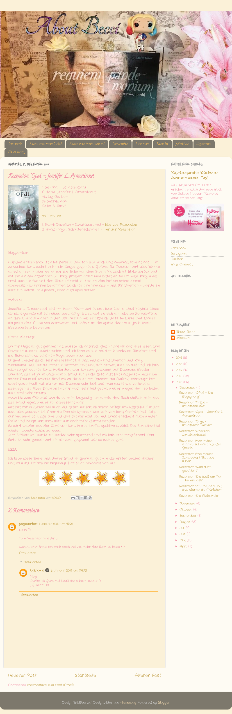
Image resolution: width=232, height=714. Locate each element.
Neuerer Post (22, 676)
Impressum (204, 143)
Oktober (186, 509)
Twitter (177, 259)
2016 (179, 376)
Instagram (179, 253)
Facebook (178, 248)
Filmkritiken (120, 143)
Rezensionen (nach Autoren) (87, 143)
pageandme (28, 524)
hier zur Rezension (121, 224)
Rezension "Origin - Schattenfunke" (193, 404)
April (184, 546)
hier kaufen (51, 215)
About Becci (185, 332)
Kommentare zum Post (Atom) (50, 685)
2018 (179, 364)
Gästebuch (182, 143)
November (188, 503)
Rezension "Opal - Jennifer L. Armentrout (201, 414)
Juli (183, 528)
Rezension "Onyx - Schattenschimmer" (195, 423)
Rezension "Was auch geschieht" (195, 469)
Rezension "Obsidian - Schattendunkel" (195, 433)
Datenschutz (16, 152)
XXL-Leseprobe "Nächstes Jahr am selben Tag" (194, 175)
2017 (179, 370)
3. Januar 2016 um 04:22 (69, 570)
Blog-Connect (182, 264)
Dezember (188, 388)
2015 (179, 382)
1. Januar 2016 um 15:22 (56, 524)
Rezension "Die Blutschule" (198, 496)
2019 (179, 358)
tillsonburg (128, 703)
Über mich (142, 143)
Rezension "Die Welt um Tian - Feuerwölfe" (200, 479)
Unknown (37, 570)
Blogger (164, 703)
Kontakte (162, 143)
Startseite (15, 143)
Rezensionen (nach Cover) (46, 143)
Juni (183, 534)
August (185, 522)
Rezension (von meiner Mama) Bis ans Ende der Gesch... (200, 444)
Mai (183, 540)
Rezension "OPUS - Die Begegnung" (196, 395)
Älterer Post (147, 676)
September (189, 516)
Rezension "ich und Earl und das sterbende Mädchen (200, 488)
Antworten (27, 553)
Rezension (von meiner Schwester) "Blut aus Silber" (196, 457)
